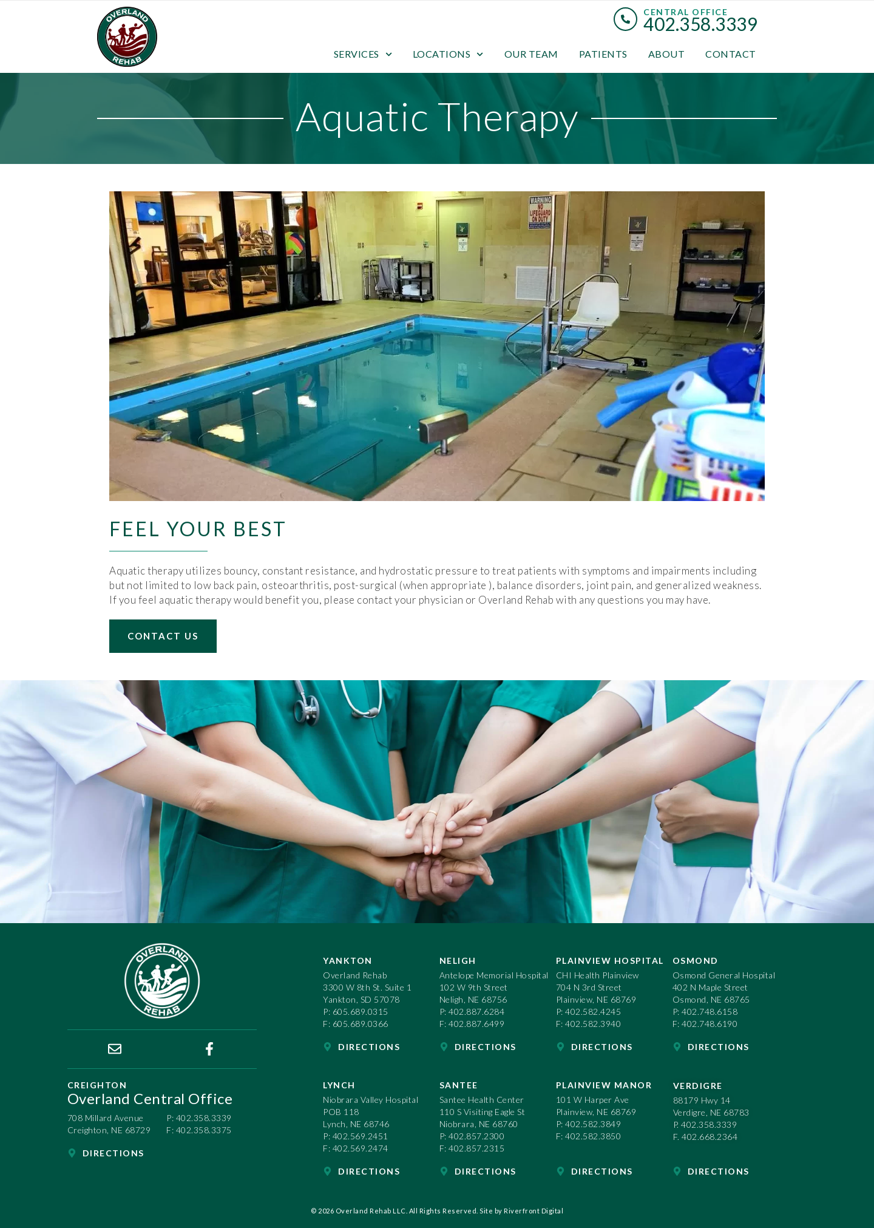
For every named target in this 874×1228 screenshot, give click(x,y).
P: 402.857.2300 (472, 1136)
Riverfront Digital (533, 1211)
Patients (603, 54)
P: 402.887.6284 (472, 1011)
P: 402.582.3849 (589, 1124)
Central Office (685, 12)
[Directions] (71, 1153)
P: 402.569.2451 (355, 1136)
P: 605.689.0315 (355, 1011)
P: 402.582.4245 (589, 1011)
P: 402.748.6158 (705, 1011)
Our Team (531, 54)
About (666, 54)
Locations (448, 54)
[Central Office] (625, 19)
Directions (113, 1153)
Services (363, 54)
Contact (730, 54)
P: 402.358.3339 (199, 1118)
